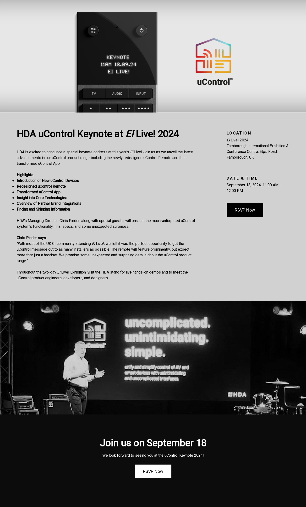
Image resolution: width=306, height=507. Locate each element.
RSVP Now (245, 209)
